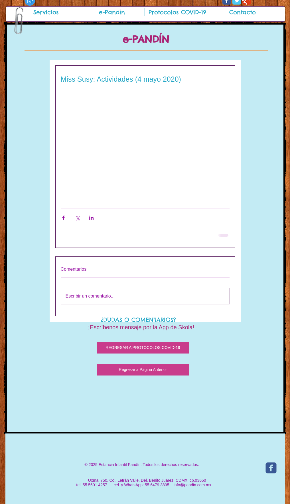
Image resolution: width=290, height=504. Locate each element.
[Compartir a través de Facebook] (63, 217)
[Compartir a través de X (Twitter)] (77, 217)
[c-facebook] (271, 467)
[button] (46, 12)
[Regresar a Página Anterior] (143, 370)
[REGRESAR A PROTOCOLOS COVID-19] (143, 348)
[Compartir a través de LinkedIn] (91, 217)
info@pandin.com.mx (192, 485)
